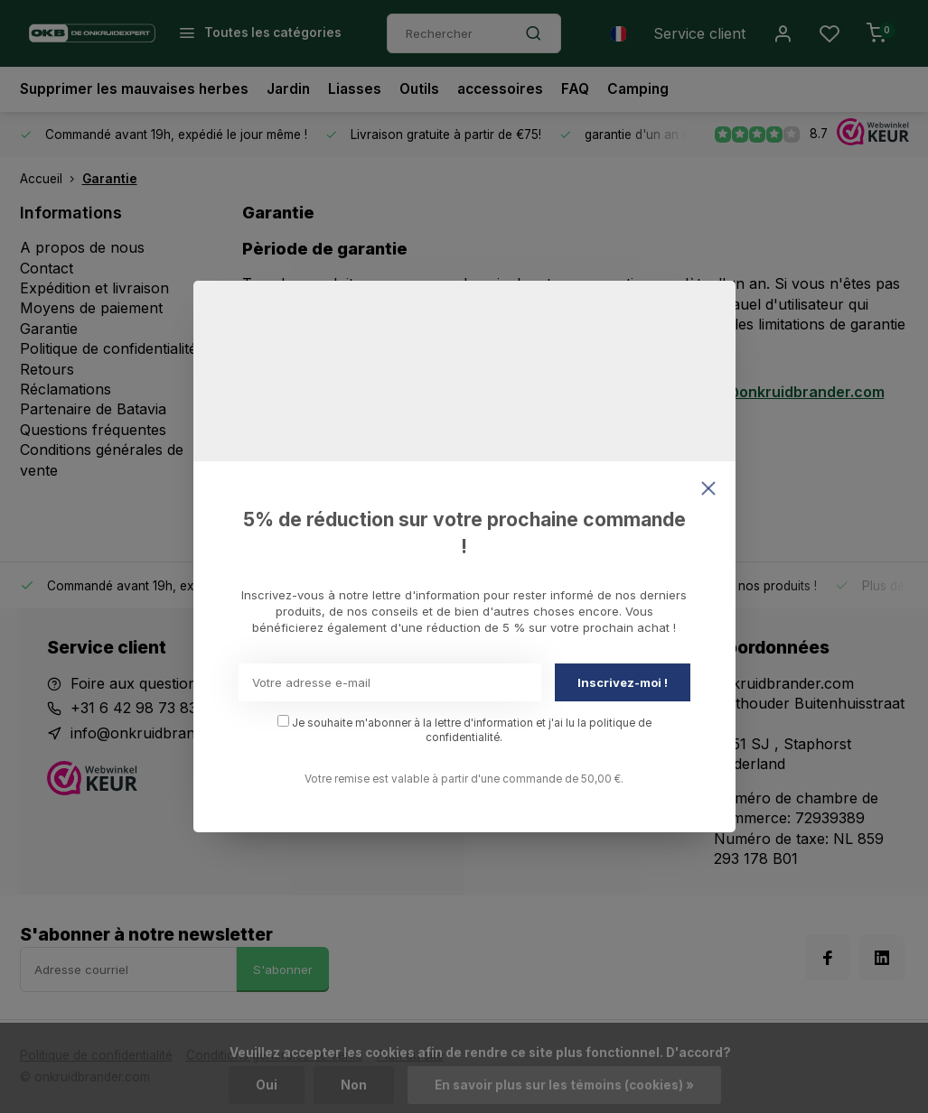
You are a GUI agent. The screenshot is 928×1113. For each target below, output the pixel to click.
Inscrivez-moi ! (622, 682)
